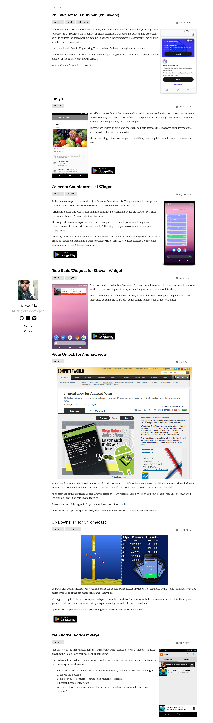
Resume (28, 326)
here (126, 504)
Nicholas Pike (28, 305)
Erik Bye (180, 588)
